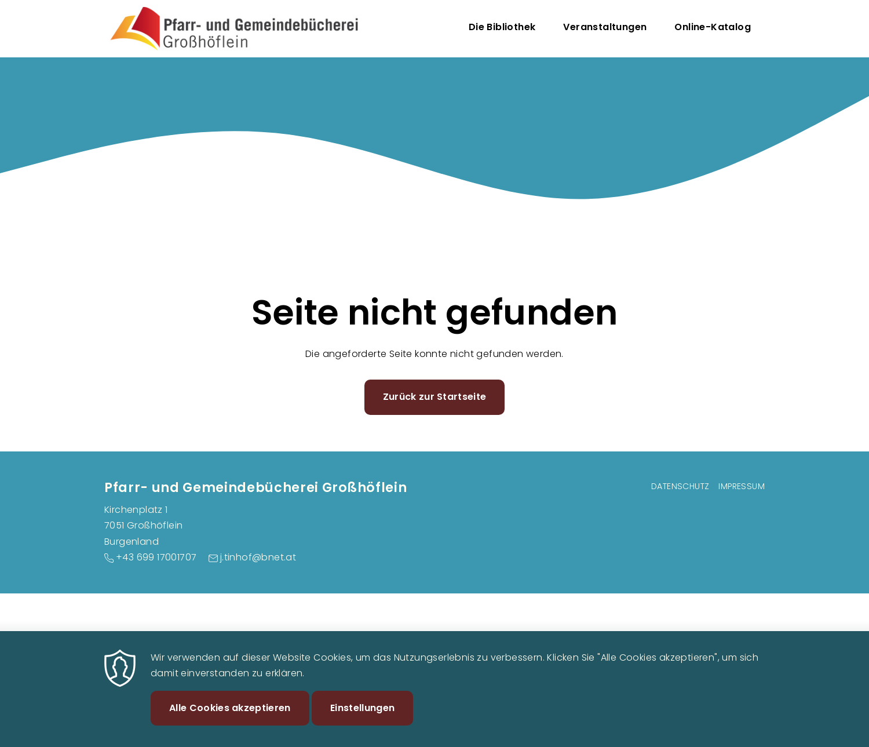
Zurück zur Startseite (435, 396)
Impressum (741, 486)
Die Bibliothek (502, 27)
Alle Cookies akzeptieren (230, 718)
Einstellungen (362, 718)
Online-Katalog (712, 27)
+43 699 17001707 (156, 557)
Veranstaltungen (605, 27)
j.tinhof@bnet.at (258, 557)
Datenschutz (680, 486)
